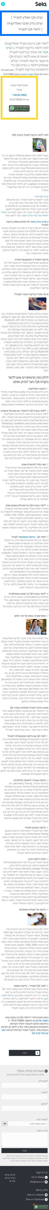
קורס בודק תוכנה (38, 221)
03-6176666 (37, 1177)
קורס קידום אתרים (10, 1179)
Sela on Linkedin (35, 1194)
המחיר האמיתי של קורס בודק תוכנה (24, 214)
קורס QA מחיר (41, 196)
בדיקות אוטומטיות (27, 536)
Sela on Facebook (35, 1199)
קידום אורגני (10, 1174)
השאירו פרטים (28, 74)
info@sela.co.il (37, 1181)
